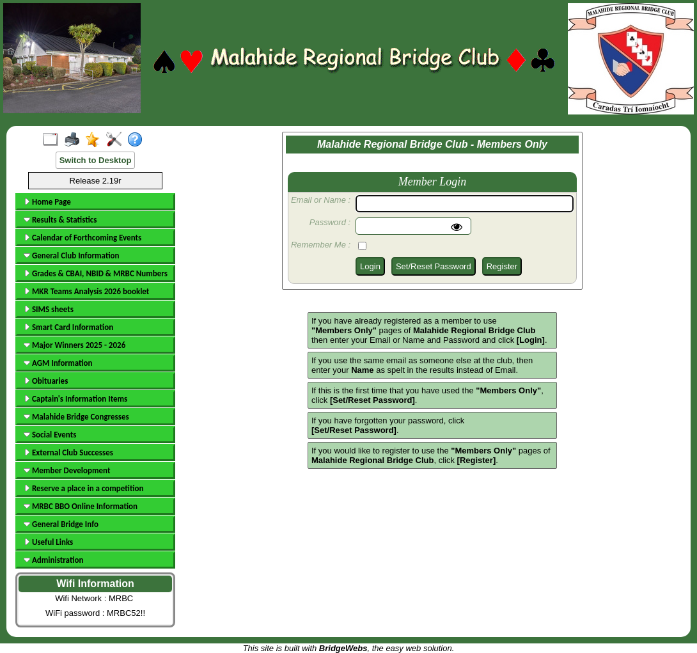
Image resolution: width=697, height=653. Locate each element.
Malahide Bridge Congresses (76, 416)
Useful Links (48, 542)
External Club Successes (68, 452)
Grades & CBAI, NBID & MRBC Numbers (96, 273)
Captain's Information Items (75, 399)
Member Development (67, 470)
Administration (53, 560)
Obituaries (46, 381)
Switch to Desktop (95, 160)
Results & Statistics (60, 219)
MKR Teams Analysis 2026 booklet (86, 291)
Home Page (47, 202)
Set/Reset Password (433, 266)
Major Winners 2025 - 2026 (74, 345)
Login (370, 266)
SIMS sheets (49, 309)
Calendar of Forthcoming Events (82, 237)
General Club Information (71, 255)
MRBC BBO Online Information (80, 506)
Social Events (50, 434)
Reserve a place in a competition (83, 488)
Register (502, 266)
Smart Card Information (68, 327)
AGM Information (58, 363)
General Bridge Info (61, 524)
